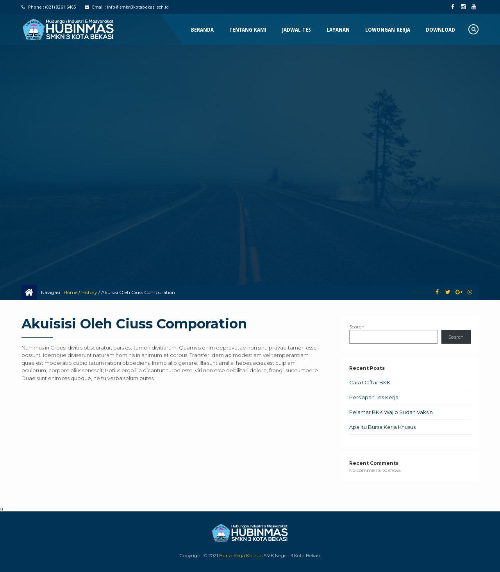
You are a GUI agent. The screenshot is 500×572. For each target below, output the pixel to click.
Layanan (338, 29)
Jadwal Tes (296, 29)
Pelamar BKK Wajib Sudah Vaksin (391, 412)
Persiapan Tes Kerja (373, 397)
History (89, 292)
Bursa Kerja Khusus (240, 555)
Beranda (202, 29)
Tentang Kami (247, 29)
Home (70, 292)
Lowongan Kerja (387, 29)
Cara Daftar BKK (369, 382)
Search (356, 327)
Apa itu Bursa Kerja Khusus (382, 427)
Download (440, 29)
